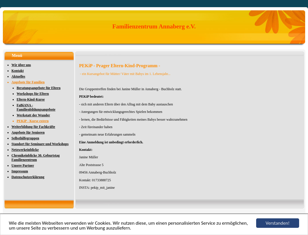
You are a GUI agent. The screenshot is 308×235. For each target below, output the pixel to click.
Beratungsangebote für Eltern (38, 88)
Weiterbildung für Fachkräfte (33, 127)
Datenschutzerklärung (27, 177)
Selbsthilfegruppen (25, 138)
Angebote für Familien (28, 82)
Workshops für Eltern (33, 94)
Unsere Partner (22, 165)
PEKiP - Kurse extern (33, 121)
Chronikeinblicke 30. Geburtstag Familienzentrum (35, 157)
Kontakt (17, 71)
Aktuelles (18, 76)
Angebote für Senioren (28, 132)
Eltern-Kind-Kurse (31, 99)
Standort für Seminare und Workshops (39, 144)
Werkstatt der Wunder (33, 115)
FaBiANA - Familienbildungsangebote (36, 107)
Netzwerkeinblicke (25, 150)
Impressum (19, 171)
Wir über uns (21, 65)
